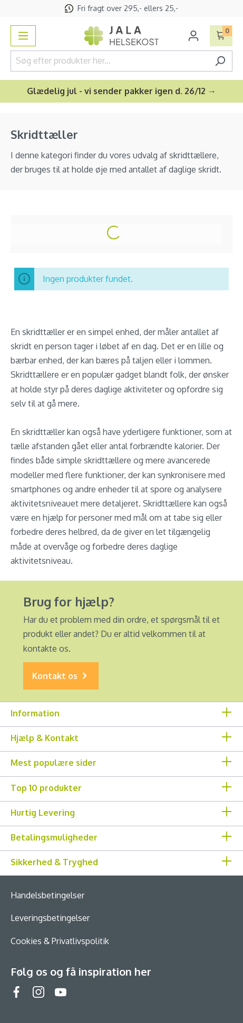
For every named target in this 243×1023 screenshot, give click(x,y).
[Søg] (220, 61)
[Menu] (23, 35)
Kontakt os (61, 676)
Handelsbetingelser (47, 895)
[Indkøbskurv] (221, 35)
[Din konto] (193, 36)
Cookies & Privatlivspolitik (60, 941)
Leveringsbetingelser (50, 918)
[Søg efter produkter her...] (109, 61)
